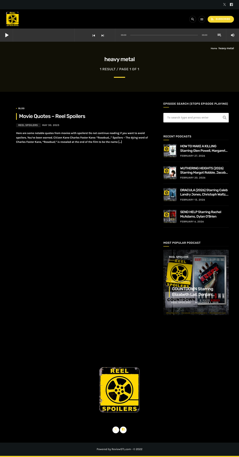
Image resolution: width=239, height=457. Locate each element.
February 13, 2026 (192, 200)
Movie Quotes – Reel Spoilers (52, 116)
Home (214, 48)
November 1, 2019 (206, 302)
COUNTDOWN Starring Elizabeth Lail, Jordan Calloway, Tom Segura (192, 294)
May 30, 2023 (50, 125)
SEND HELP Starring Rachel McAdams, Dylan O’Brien (200, 214)
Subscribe (220, 19)
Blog (21, 108)
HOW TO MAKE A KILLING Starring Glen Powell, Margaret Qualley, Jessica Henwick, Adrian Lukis (204, 148)
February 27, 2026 (192, 156)
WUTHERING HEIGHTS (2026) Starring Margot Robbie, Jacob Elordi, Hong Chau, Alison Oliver (203, 170)
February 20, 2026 (193, 177)
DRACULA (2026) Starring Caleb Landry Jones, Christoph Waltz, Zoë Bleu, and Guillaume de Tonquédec (204, 192)
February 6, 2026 (192, 221)
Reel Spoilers (28, 125)
